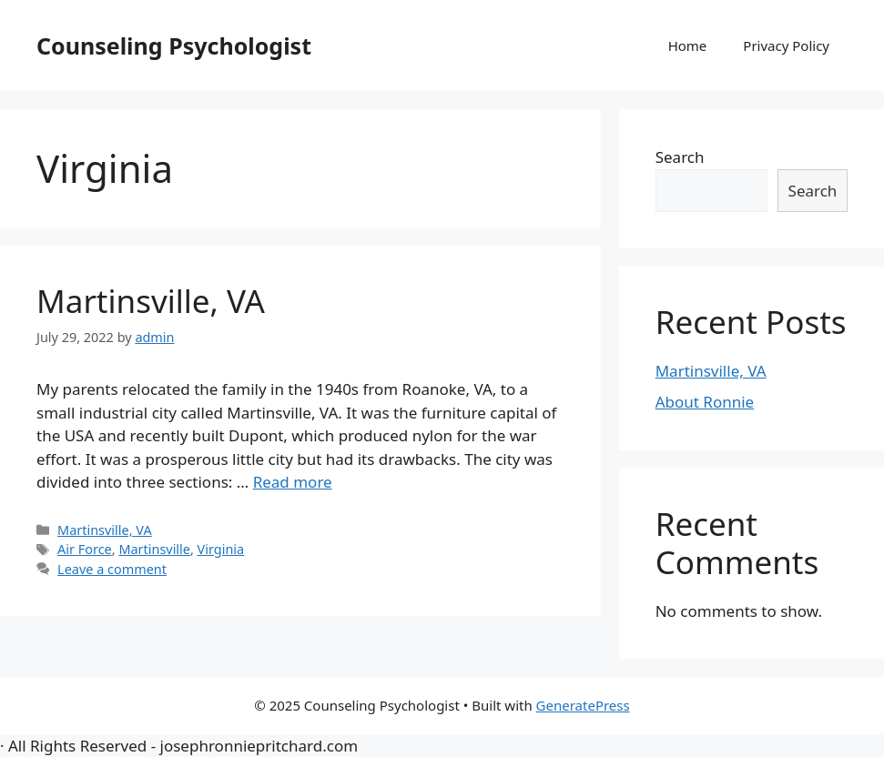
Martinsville (154, 549)
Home (687, 45)
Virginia (221, 549)
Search (680, 156)
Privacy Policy (786, 45)
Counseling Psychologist (173, 45)
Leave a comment (112, 569)
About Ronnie (705, 401)
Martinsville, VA (150, 300)
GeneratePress (583, 705)
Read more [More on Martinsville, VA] (292, 481)
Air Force (84, 549)
